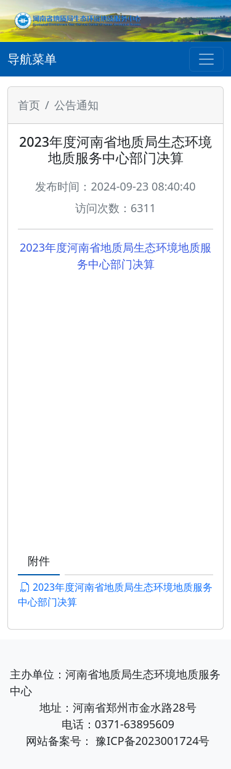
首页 (29, 104)
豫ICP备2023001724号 (152, 740)
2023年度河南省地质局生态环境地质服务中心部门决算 (115, 594)
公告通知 (76, 104)
